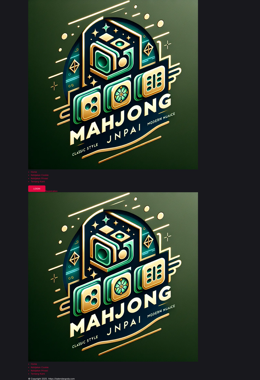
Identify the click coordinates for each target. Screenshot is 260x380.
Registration (51, 191)
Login (36, 188)
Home (34, 172)
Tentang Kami (38, 181)
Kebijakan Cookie (40, 175)
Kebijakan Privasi (39, 178)
